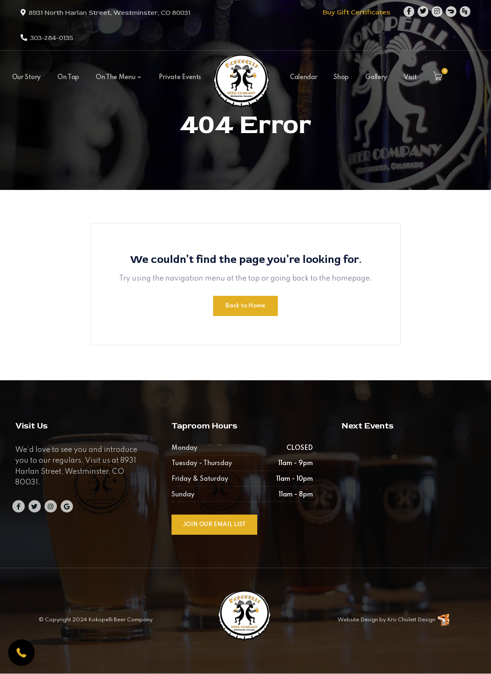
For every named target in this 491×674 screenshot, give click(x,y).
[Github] (465, 11)
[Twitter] (423, 11)
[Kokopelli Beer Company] (241, 87)
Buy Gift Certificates (356, 12)
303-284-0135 (51, 38)
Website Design (358, 620)
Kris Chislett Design (411, 620)
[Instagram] (437, 11)
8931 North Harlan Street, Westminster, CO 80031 (109, 13)
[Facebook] (409, 11)
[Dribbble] (451, 11)
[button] (21, 652)
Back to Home (245, 306)
